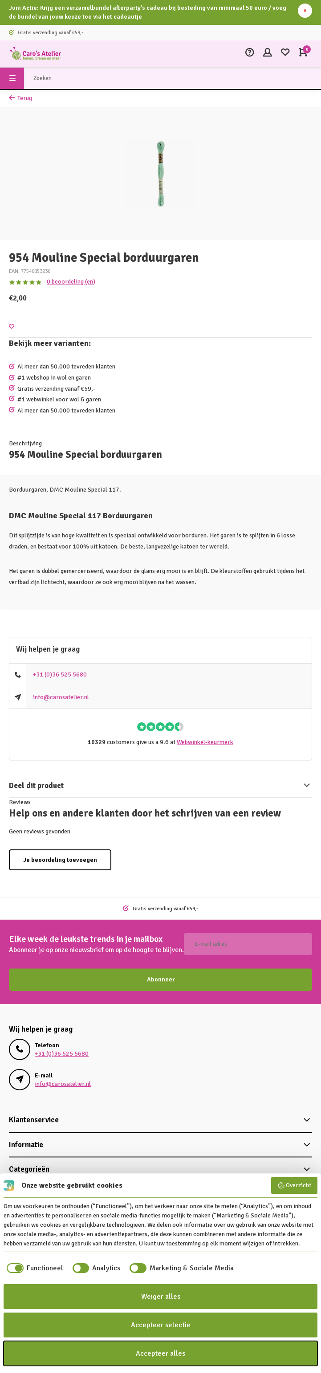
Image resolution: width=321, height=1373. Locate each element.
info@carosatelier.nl (61, 697)
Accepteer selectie (161, 1325)
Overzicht (294, 1185)
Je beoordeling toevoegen (60, 860)
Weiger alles (160, 1296)
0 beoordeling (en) (71, 281)
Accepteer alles (160, 1353)
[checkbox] (33, 1268)
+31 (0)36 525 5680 (60, 674)
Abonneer (161, 979)
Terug (20, 98)
